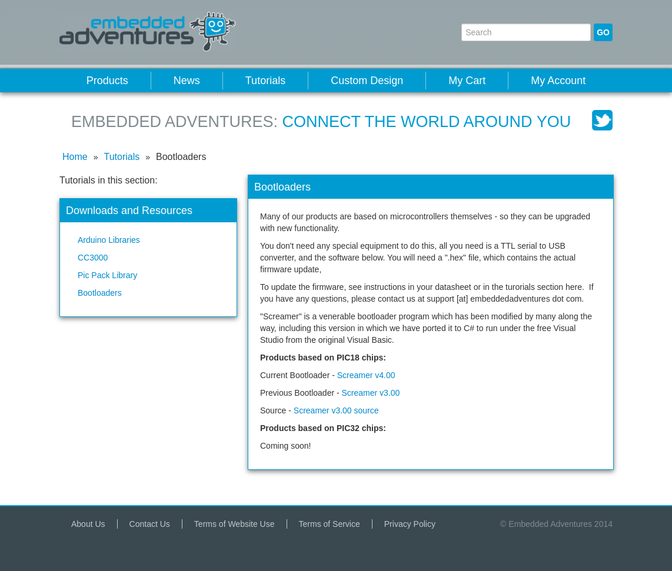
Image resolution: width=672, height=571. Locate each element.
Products (107, 80)
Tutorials (265, 80)
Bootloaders (100, 293)
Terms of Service (329, 524)
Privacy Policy (409, 524)
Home (75, 157)
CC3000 (93, 257)
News (187, 80)
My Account (558, 80)
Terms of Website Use (234, 524)
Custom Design (367, 80)
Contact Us (149, 524)
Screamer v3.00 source (336, 410)
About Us (88, 524)
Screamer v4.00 (366, 375)
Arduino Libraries (109, 240)
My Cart (466, 80)
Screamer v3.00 (371, 393)
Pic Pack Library (107, 275)
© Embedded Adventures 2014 (556, 524)
